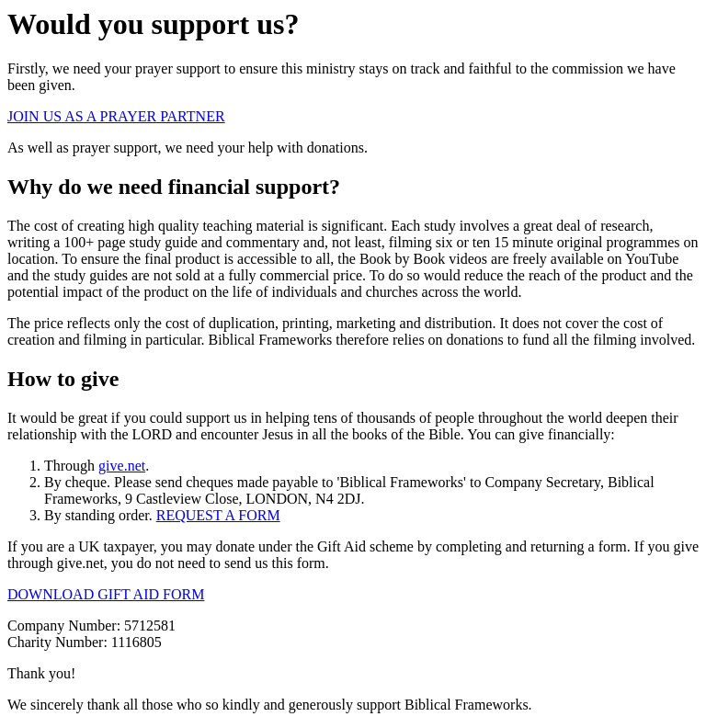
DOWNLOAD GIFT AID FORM (105, 594)
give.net (121, 465)
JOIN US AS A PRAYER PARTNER (116, 116)
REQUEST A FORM (218, 515)
